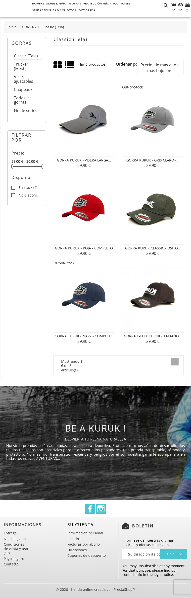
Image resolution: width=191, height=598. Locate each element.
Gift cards (86, 10)
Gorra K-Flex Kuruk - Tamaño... (153, 336)
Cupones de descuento (86, 555)
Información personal (85, 533)
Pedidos (74, 538)
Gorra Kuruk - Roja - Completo (84, 248)
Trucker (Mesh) (21, 66)
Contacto (11, 564)
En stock (28, 187)
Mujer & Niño (56, 3)
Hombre (38, 3)
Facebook (90, 509)
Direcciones (77, 550)
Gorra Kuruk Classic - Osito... (153, 248)
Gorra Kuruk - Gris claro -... (152, 160)
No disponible (30, 195)
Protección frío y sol (100, 3)
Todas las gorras (23, 100)
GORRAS (75, 3)
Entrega (10, 533)
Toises (125, 3)
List (70, 66)
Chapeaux (23, 89)
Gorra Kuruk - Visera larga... (84, 160)
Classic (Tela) (26, 56)
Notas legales (15, 538)
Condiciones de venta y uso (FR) (16, 548)
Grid (57, 65)
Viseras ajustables (23, 79)
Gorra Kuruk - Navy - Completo (84, 336)
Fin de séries (25, 111)
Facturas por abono (83, 544)
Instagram (101, 509)
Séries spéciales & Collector (54, 10)
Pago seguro (14, 558)
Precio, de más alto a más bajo (160, 68)
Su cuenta (80, 524)
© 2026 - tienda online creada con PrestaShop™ (95, 589)
